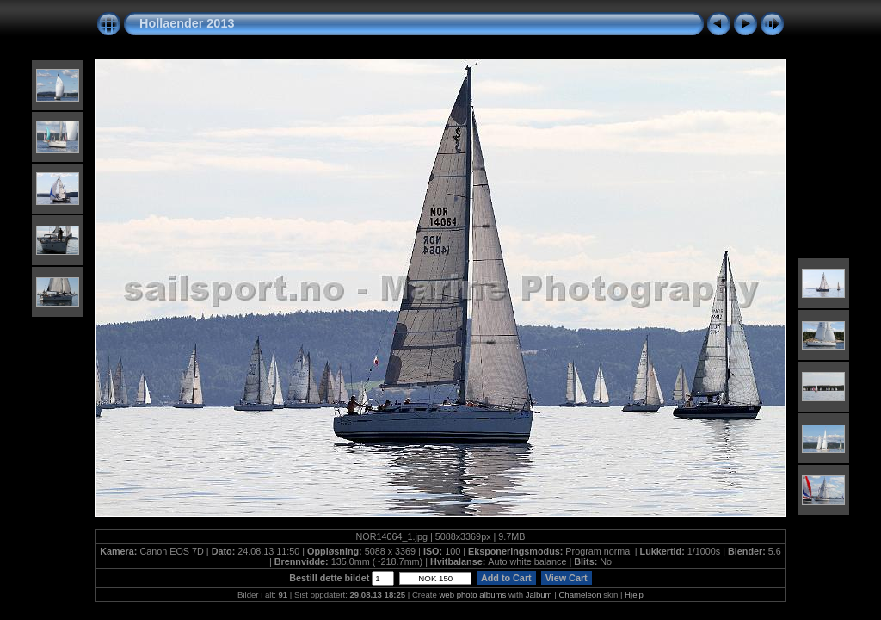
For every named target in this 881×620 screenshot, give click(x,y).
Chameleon (579, 594)
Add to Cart (505, 578)
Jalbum (539, 594)
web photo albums (472, 594)
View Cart (566, 578)
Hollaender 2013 (186, 23)
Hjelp (634, 594)
